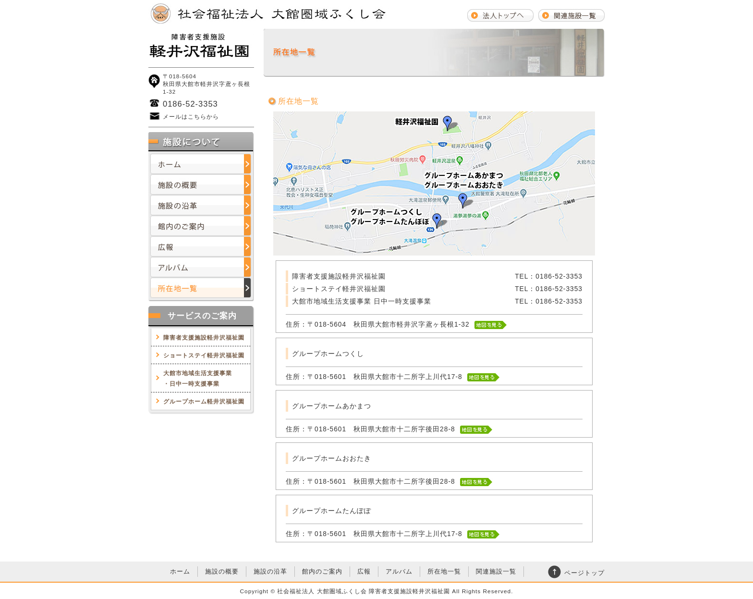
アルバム (201, 267)
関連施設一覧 (496, 571)
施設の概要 (201, 184)
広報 (201, 246)
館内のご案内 (201, 226)
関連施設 (571, 14)
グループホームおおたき (331, 458)
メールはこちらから (191, 117)
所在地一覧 (201, 288)
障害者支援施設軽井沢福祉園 (203, 337)
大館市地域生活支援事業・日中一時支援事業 (197, 378)
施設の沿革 (201, 205)
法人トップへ (500, 14)
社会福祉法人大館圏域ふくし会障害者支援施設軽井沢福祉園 (201, 45)
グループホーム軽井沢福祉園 (203, 401)
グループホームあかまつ (331, 406)
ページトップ (584, 573)
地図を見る (491, 324)
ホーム (201, 164)
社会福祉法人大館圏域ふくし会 (268, 13)
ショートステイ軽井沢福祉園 (203, 355)
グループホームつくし (328, 353)
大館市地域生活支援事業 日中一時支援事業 (365, 301)
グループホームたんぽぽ (331, 510)
